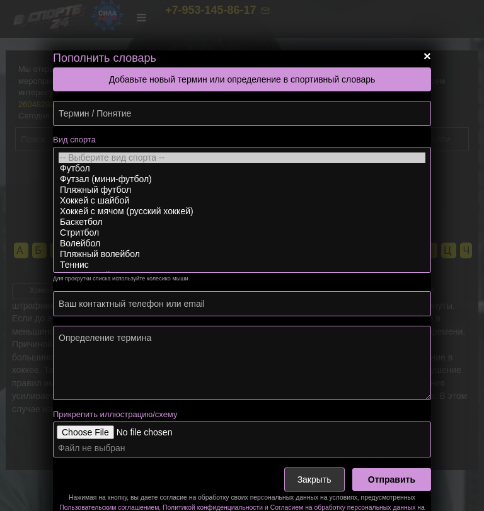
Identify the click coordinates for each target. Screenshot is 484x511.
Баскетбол (242, 222)
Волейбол (242, 243)
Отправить (391, 479)
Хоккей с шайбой (242, 200)
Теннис (242, 265)
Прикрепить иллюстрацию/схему (115, 414)
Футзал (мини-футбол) (242, 179)
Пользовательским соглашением (109, 507)
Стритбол (242, 232)
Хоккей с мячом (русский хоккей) (242, 211)
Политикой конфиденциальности (213, 507)
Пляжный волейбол (242, 254)
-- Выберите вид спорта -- (242, 157)
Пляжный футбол (242, 190)
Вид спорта (74, 139)
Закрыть (314, 479)
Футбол (242, 168)
